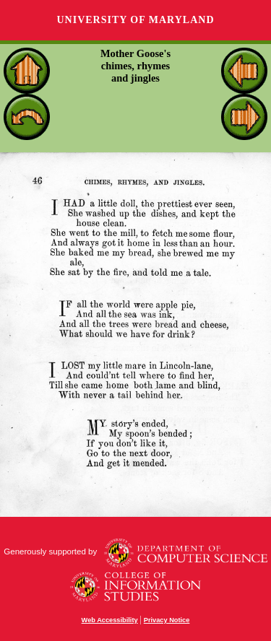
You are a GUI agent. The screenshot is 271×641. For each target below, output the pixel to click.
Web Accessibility (110, 620)
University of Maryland (135, 19)
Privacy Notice (167, 620)
